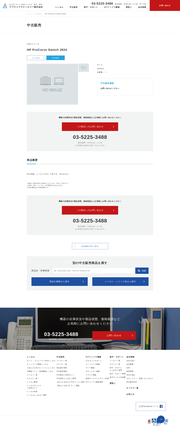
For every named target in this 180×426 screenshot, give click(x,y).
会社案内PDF (131, 382)
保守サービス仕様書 (118, 377)
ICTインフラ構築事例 (94, 382)
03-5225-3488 (102, 3)
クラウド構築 (91, 375)
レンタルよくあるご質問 (36, 395)
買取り (129, 7)
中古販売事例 (61, 371)
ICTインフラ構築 (93, 357)
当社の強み (130, 375)
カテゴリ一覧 (115, 364)
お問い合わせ (164, 5)
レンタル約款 (32, 391)
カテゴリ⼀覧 (32, 378)
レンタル (36, 58)
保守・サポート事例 (118, 374)
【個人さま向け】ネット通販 (68, 385)
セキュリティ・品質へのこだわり (139, 378)
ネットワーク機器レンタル (37, 364)
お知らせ (130, 394)
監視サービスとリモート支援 (97, 378)
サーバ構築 (90, 368)
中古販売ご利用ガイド (65, 375)
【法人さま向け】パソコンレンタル (41, 368)
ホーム (29, 14)
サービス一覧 (132, 388)
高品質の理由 (61, 368)
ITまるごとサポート (94, 361)
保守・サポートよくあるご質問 (116, 369)
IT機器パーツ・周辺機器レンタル (40, 371)
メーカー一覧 (115, 361)
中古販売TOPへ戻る (90, 246)
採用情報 (130, 371)
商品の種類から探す (59, 281)
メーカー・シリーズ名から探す (120, 281)
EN (145, 4)
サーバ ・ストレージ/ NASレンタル (41, 361)
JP (140, 4)
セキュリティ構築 (93, 371)
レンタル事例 (32, 382)
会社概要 (130, 364)
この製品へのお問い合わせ (90, 126)
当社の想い (130, 361)
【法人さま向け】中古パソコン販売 (70, 382)
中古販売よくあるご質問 (66, 378)
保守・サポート (117, 357)
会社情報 (130, 357)
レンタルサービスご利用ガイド (34, 387)
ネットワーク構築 (93, 364)
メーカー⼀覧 (32, 375)
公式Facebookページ (148, 406)
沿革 (128, 368)
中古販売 (38, 14)
